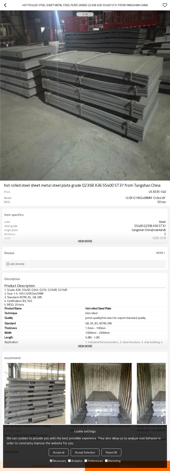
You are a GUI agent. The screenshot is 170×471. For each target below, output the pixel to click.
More (159, 253)
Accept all (58, 452)
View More (85, 241)
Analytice (75, 461)
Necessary (58, 461)
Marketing (112, 461)
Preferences (93, 461)
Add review (17, 264)
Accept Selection (85, 452)
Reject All (111, 452)
